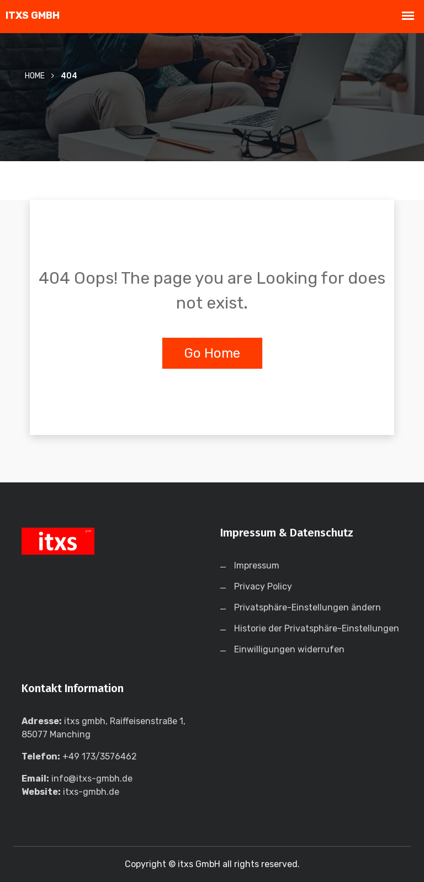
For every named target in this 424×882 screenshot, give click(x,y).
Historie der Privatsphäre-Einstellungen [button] (316, 628)
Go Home (212, 353)
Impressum (256, 565)
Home (35, 76)
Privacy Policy (263, 586)
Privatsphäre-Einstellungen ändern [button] (307, 607)
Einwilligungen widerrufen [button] (289, 649)
